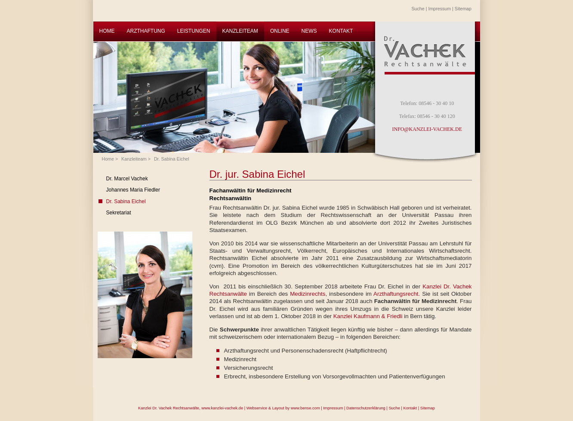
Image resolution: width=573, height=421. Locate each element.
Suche (418, 8)
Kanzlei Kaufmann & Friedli (368, 316)
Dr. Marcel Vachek (127, 179)
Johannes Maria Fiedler (133, 190)
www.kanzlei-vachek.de (222, 408)
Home (108, 158)
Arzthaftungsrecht (395, 294)
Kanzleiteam (134, 158)
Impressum (439, 8)
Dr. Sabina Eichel (171, 158)
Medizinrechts (307, 294)
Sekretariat (118, 213)
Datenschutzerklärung (365, 408)
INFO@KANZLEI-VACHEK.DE (427, 129)
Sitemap (463, 8)
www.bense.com (305, 408)
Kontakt (410, 408)
